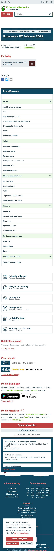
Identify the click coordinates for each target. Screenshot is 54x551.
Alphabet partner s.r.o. (37, 540)
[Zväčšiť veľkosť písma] (46, 2)
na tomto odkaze (21, 533)
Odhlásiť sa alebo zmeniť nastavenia (27, 424)
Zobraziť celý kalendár (10, 364)
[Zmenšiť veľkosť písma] (44, 2)
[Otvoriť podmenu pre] (50, 91)
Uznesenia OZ (29, 37)
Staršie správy (9, 459)
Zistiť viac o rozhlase (27, 420)
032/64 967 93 (27, 514)
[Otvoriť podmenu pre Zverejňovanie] (50, 86)
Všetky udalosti (7, 339)
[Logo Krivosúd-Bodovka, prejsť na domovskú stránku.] (27, 8)
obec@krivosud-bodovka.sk (27, 517)
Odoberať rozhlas (27, 415)
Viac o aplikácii (7, 391)
